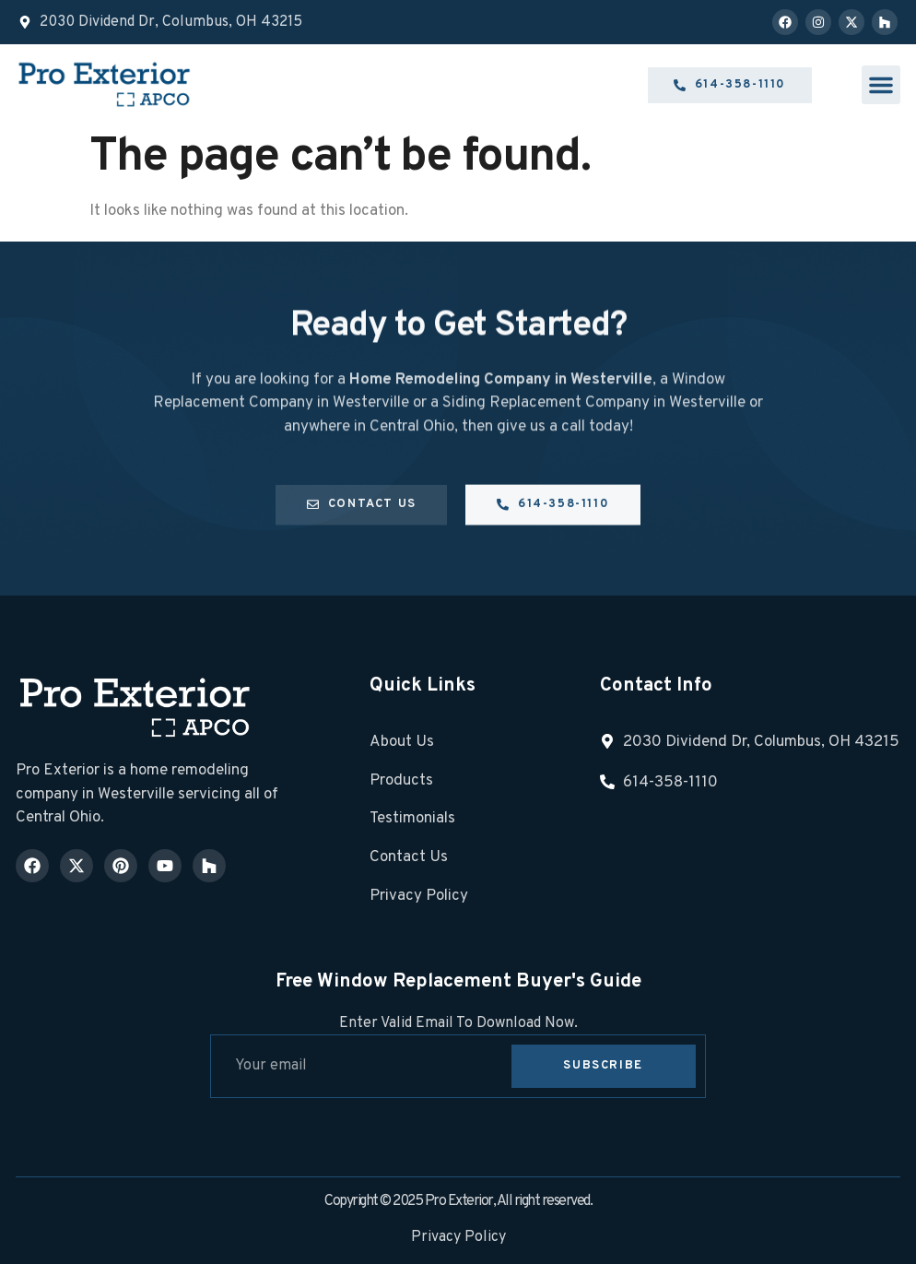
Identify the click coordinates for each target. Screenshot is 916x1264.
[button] (881, 84)
